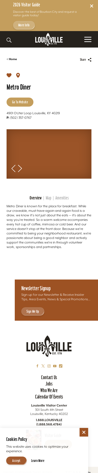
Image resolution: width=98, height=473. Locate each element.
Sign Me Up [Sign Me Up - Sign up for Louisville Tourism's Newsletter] (32, 311)
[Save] (9, 75)
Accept (16, 460)
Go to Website (20, 102)
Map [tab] (48, 197)
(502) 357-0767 (19, 117)
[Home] (49, 39)
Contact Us (49, 377)
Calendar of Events (49, 397)
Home (12, 59)
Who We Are (48, 390)
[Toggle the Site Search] (9, 40)
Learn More (37, 460)
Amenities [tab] (62, 197)
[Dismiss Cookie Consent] (84, 432)
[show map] (18, 75)
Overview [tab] (36, 197)
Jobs (49, 384)
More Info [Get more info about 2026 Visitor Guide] (24, 25)
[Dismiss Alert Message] (91, 6)
